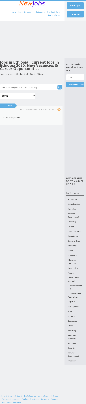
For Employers (54, 15)
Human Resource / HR (75, 287)
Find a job (75, 14)
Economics (72, 255)
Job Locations (43, 396)
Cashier (71, 226)
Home (13, 12)
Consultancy (73, 236)
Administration (74, 204)
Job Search (18, 396)
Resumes (45, 399)
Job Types (54, 396)
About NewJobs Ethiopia (11, 402)
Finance (71, 273)
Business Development (73, 215)
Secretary (72, 343)
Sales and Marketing (72, 337)
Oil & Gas (71, 316)
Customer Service (75, 241)
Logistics (71, 301)
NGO (70, 311)
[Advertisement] (32, 39)
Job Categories (39, 12)
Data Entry (72, 245)
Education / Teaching (72, 261)
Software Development (73, 354)
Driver (70, 250)
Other (70, 326)
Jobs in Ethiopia (24, 12)
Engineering (73, 268)
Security (71, 348)
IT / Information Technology (74, 295)
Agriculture (73, 209)
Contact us (55, 399)
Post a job (75, 6)
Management (73, 306)
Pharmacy (72, 330)
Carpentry (72, 221)
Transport (72, 361)
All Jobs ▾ (7, 106)
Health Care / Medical (73, 279)
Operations (72, 321)
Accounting (72, 199)
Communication (74, 231)
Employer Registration (31, 399)
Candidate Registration (11, 399)
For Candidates (53, 12)
